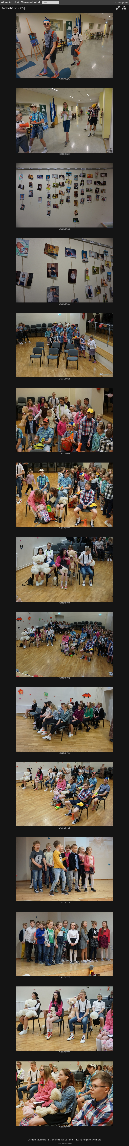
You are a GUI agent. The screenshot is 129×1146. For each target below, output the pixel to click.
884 (54, 1139)
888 (71, 1139)
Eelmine (42, 1139)
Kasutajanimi (121, 2)
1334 (78, 1139)
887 (67, 1139)
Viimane (97, 1139)
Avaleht (7, 8)
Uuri (16, 2)
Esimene (32, 1139)
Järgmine (86, 1139)
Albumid (6, 2)
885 (58, 1139)
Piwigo (69, 1143)
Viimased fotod (30, 2)
